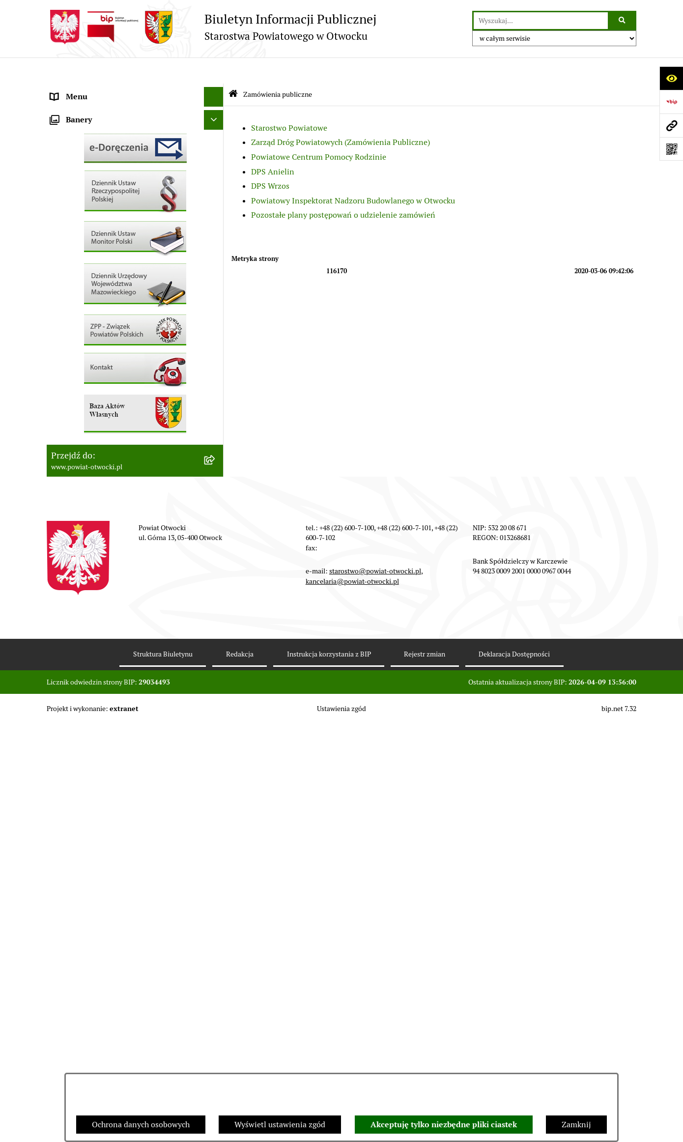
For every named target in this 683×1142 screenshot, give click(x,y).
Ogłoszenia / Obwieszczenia (100, 267)
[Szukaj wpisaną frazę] (622, 20)
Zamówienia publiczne (91, 385)
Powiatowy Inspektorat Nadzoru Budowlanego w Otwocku (353, 174)
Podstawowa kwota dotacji (97, 405)
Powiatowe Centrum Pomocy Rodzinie (318, 131)
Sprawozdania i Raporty (92, 306)
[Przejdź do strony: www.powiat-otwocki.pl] (671, 125)
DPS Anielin (272, 145)
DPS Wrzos (270, 160)
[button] (216, 130)
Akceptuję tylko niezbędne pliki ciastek (443, 1124)
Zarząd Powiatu (78, 110)
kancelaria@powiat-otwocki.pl (352, 999)
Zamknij (576, 1124)
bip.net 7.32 (618, 1126)
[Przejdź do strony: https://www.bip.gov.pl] (671, 102)
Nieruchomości (77, 365)
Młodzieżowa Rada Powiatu (99, 129)
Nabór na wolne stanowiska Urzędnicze (120, 346)
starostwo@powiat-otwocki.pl (375, 989)
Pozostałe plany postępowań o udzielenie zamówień (343, 189)
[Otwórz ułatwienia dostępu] (671, 78)
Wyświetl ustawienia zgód (279, 1124)
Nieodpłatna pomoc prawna (99, 188)
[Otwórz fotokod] (671, 149)
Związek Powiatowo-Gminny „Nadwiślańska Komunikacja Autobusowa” (125, 489)
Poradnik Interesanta (88, 149)
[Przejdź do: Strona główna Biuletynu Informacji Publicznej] (233, 68)
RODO (62, 208)
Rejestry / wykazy (81, 326)
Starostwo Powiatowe (289, 101)
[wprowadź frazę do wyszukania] (540, 20)
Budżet (63, 463)
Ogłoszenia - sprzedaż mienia (102, 287)
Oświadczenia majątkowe (95, 444)
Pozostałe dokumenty (89, 247)
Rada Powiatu (75, 90)
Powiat (63, 169)
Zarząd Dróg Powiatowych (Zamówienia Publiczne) (340, 116)
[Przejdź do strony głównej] (211, 27)
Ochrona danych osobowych (141, 1124)
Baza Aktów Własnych (89, 515)
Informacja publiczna (88, 228)
